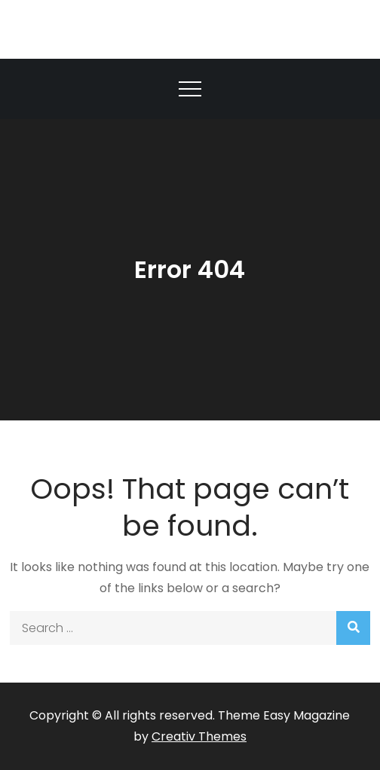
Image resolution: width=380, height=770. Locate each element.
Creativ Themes (199, 736)
